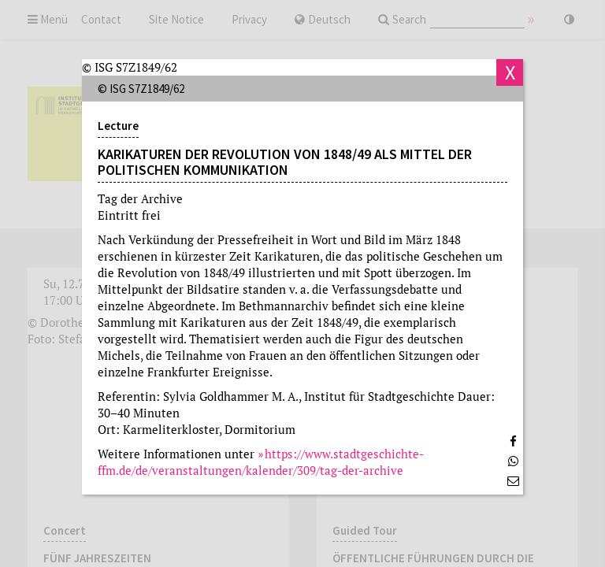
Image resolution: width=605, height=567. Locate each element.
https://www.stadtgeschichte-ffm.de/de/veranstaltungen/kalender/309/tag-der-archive (261, 462)
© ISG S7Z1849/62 (129, 67)
